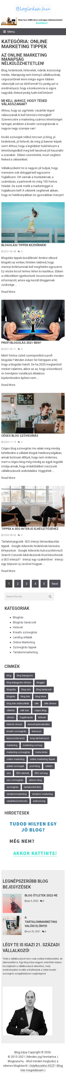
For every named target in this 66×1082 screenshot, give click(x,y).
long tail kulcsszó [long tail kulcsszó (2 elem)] (39, 738)
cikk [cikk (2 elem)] (36, 703)
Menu (11, 31)
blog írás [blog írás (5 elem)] (25, 696)
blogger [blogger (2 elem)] (41, 682)
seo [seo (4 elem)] (9, 773)
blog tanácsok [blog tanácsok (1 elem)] (44, 689)
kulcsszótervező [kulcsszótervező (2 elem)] (16, 738)
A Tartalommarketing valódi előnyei (41, 922)
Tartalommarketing (25, 652)
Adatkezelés (38, 1065)
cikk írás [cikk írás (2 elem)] (24, 710)
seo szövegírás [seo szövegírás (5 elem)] (15, 780)
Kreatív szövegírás (25, 632)
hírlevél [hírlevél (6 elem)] (42, 717)
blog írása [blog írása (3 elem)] (40, 696)
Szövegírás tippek (24, 647)
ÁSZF (51, 1065)
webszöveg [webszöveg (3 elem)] (39, 801)
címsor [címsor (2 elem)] (10, 717)
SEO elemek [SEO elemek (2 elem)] (22, 773)
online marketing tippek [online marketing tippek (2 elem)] (42, 759)
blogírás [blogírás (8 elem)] (11, 696)
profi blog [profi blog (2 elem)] (35, 766)
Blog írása (20, 1052)
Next (55, 583)
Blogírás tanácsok (24, 622)
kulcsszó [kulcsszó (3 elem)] (37, 731)
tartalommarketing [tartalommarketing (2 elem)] (17, 794)
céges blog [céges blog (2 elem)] (40, 710)
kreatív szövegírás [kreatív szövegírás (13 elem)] (16, 731)
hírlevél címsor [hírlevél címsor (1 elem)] (14, 724)
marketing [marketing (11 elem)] (12, 745)
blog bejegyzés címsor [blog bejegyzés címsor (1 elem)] (19, 682)
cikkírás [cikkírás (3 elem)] (11, 710)
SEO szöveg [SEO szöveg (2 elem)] (41, 773)
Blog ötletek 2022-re (41, 895)
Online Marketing (24, 642)
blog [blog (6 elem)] (9, 675)
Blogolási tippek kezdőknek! (23, 245)
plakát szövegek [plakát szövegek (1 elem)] (15, 766)
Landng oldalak (22, 637)
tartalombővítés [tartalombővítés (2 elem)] (32, 787)
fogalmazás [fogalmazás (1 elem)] (26, 717)
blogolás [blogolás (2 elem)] (11, 689)
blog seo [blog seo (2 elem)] (26, 689)
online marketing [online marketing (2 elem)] (15, 759)
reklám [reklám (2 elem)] (49, 766)
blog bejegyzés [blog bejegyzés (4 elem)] (25, 675)
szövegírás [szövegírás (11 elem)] (13, 787)
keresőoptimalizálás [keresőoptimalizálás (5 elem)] (39, 724)
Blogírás (18, 617)
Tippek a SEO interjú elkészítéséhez (30, 528)
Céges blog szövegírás (19, 435)
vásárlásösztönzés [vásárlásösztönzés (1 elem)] (17, 801)
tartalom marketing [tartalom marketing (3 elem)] (42, 794)
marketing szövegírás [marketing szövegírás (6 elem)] (18, 752)
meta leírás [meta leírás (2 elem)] (41, 752)
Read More (8, 291)
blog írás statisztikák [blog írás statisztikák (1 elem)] (18, 703)
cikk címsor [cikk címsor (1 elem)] (50, 703)
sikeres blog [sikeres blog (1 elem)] (35, 780)
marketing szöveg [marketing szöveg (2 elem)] (32, 745)
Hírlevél (18, 627)
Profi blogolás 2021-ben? (21, 342)
